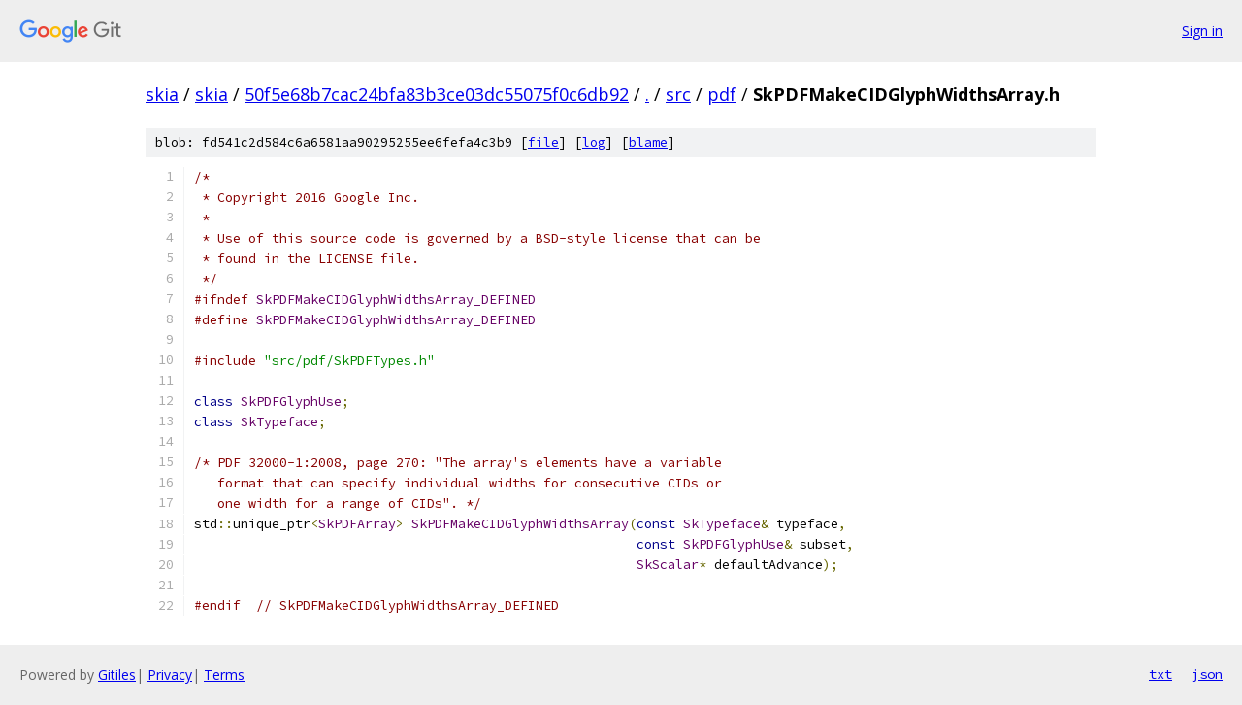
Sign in (1202, 30)
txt (1160, 674)
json (1207, 674)
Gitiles (117, 674)
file (543, 142)
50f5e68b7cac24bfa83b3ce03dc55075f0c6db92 (437, 94)
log (593, 142)
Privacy (169, 674)
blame (648, 142)
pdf (721, 94)
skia (162, 94)
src (678, 94)
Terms (224, 674)
